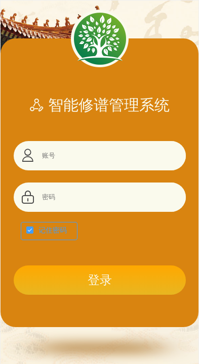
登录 (100, 280)
